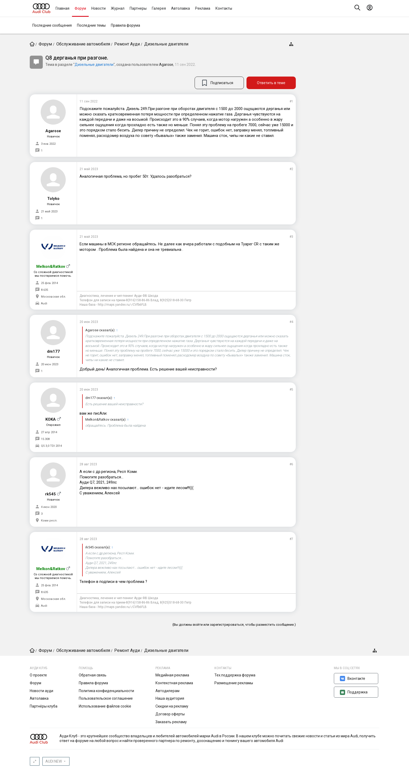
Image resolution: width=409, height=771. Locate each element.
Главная (62, 8)
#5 (291, 389)
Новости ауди (41, 691)
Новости (98, 8)
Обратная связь (92, 675)
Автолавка (180, 8)
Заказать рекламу (171, 722)
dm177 (53, 351)
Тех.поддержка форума (234, 675)
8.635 (44, 290)
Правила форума (125, 25)
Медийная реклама (172, 675)
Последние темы (91, 25)
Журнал (117, 8)
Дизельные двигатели (94, 64)
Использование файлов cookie (105, 706)
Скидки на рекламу (171, 706)
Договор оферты (170, 714)
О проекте (38, 675)
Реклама (202, 8)
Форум (80, 8)
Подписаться (221, 83)
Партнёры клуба (43, 706)
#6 (291, 464)
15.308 (45, 439)
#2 (291, 169)
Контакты (223, 8)
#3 (291, 237)
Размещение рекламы (233, 683)
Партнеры (138, 8)
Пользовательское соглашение (106, 698)
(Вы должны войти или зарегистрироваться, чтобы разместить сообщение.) (234, 625)
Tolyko (53, 198)
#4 (291, 322)
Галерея (159, 8)
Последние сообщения (52, 25)
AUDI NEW (53, 761)
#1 (291, 101)
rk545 (50, 494)
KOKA (50, 419)
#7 (291, 539)
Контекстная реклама (174, 683)
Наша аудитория (169, 698)
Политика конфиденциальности (106, 691)
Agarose (166, 64)
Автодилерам (167, 691)
